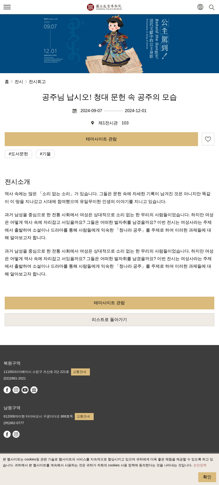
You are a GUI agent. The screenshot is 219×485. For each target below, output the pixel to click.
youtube (25, 389)
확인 (207, 477)
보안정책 (199, 465)
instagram (16, 389)
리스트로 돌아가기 (109, 319)
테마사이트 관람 (101, 139)
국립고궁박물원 (104, 7)
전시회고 (37, 81)
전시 (19, 81)
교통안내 (79, 372)
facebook (7, 389)
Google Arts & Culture (34, 389)
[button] (200, 7)
